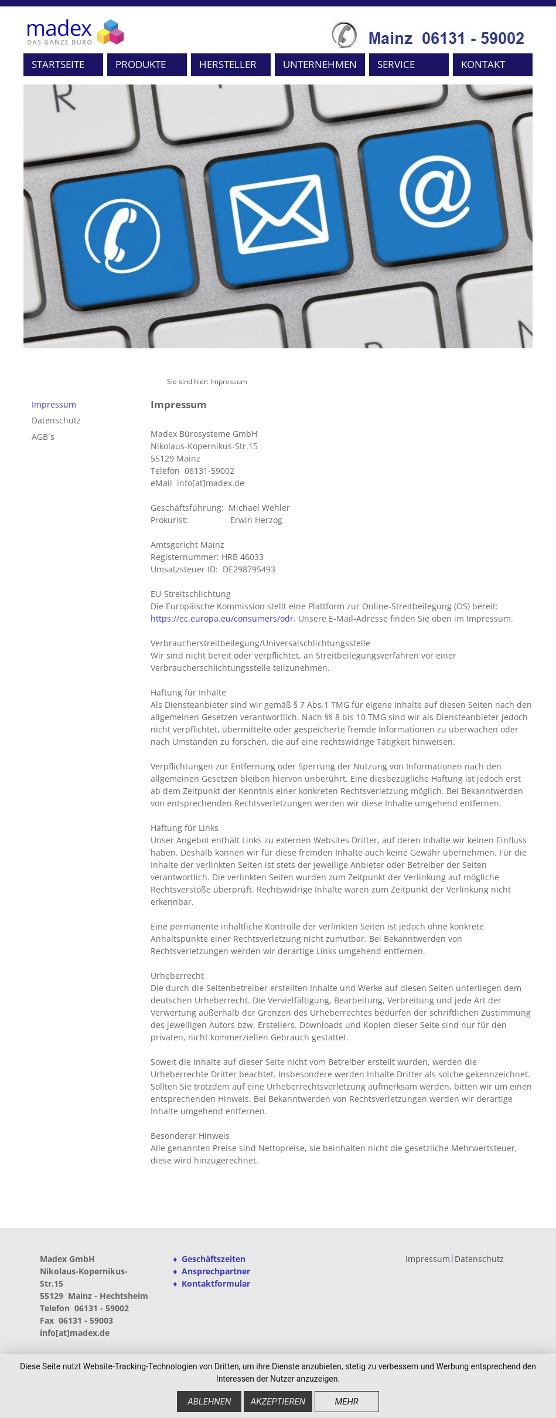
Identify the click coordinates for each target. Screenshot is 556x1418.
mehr (346, 1401)
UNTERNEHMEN (320, 64)
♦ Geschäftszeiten (209, 1258)
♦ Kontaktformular (211, 1283)
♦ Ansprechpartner (211, 1271)
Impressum (228, 381)
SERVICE (396, 64)
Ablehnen (209, 1401)
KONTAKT (483, 64)
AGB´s (43, 436)
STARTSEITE (58, 64)
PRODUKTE (140, 64)
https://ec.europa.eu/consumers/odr (222, 618)
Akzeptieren (278, 1401)
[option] (278, 216)
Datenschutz (56, 420)
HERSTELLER (228, 64)
